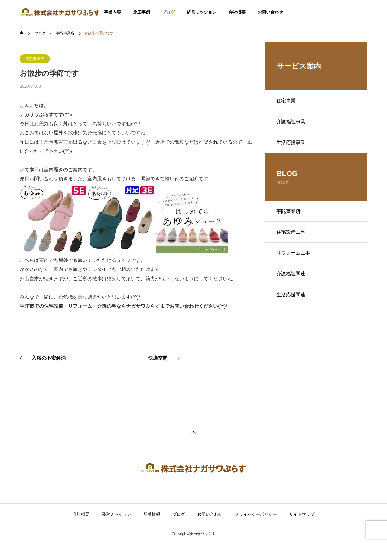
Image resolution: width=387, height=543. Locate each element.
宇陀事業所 (35, 59)
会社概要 (237, 12)
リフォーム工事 (294, 254)
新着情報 (151, 514)
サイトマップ (301, 514)
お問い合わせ (270, 12)
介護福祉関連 (291, 275)
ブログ (168, 12)
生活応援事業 (291, 143)
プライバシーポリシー (256, 514)
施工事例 (141, 12)
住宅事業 (286, 100)
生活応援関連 (291, 296)
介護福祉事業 (291, 121)
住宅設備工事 (291, 233)
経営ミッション (201, 12)
